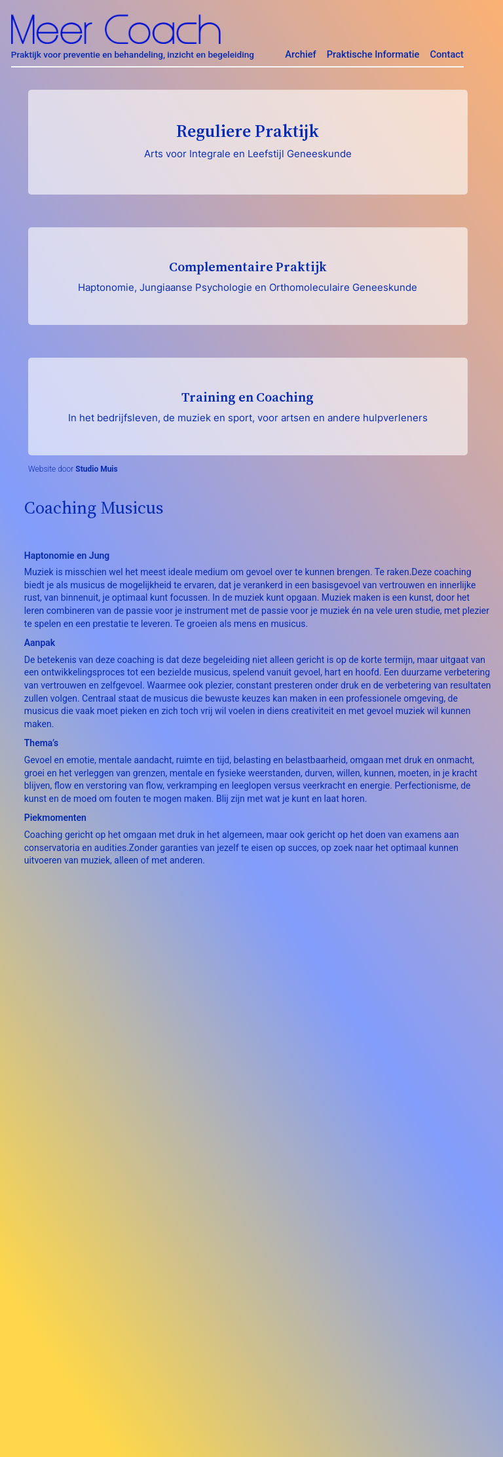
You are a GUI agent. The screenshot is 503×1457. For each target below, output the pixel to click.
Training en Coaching (247, 406)
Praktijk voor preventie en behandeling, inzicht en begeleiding (132, 54)
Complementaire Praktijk (247, 275)
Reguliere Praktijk (247, 139)
